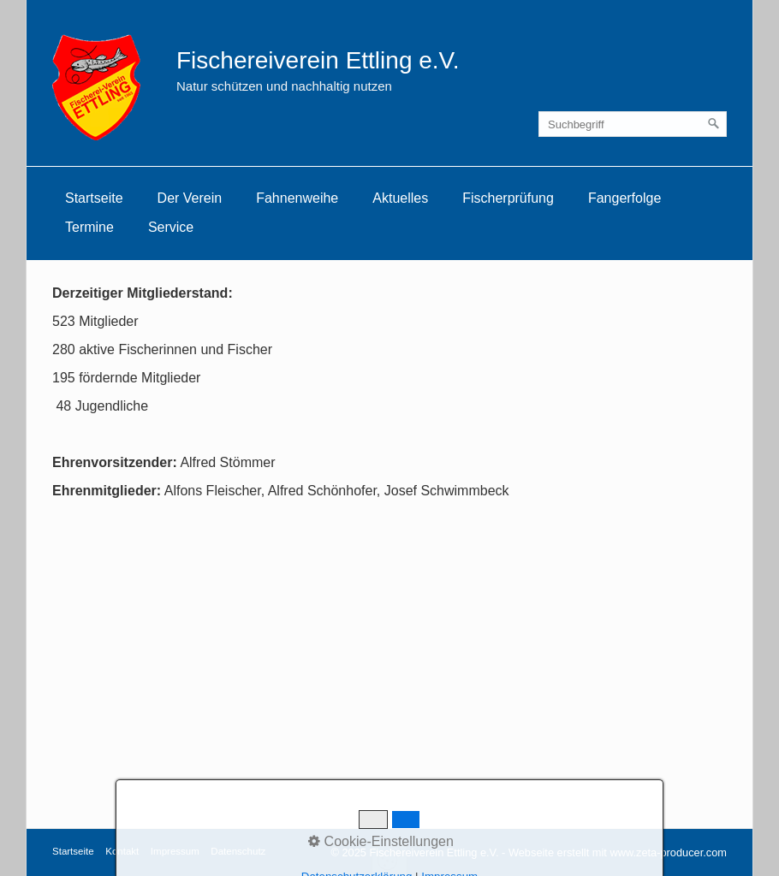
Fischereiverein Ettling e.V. (317, 60)
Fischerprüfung (508, 198)
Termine (89, 227)
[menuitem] (94, 198)
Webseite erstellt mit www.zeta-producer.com (617, 852)
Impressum (175, 851)
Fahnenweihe (297, 198)
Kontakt (122, 851)
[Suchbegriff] (632, 124)
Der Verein (190, 198)
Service (170, 227)
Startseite (94, 198)
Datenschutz (238, 851)
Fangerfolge (624, 198)
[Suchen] (714, 124)
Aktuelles (400, 198)
